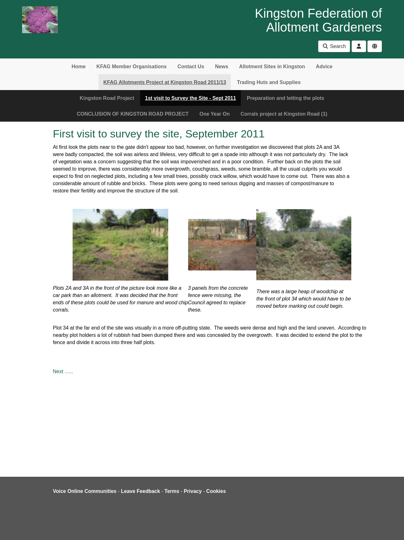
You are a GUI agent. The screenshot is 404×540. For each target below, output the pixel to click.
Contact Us (190, 66)
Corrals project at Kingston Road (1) (284, 114)
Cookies (216, 491)
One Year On (214, 114)
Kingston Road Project (107, 98)
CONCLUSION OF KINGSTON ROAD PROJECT (132, 114)
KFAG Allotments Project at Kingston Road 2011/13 (164, 82)
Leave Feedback (140, 491)
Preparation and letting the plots (285, 98)
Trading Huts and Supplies (269, 82)
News (221, 66)
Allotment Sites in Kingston (272, 66)
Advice (324, 66)
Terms (171, 491)
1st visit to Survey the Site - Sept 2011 (190, 98)
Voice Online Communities (85, 491)
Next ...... (63, 371)
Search (334, 46)
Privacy (193, 491)
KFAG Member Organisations (132, 66)
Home (79, 66)
